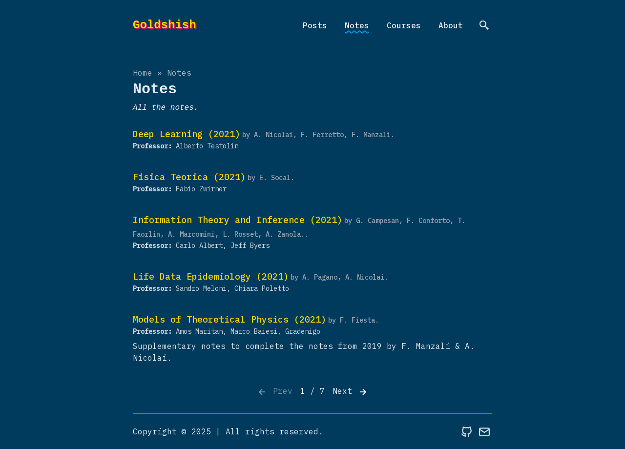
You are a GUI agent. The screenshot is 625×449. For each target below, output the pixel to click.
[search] (484, 25)
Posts (315, 25)
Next (351, 392)
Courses (404, 25)
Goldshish (164, 25)
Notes (357, 25)
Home (142, 73)
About (450, 25)
